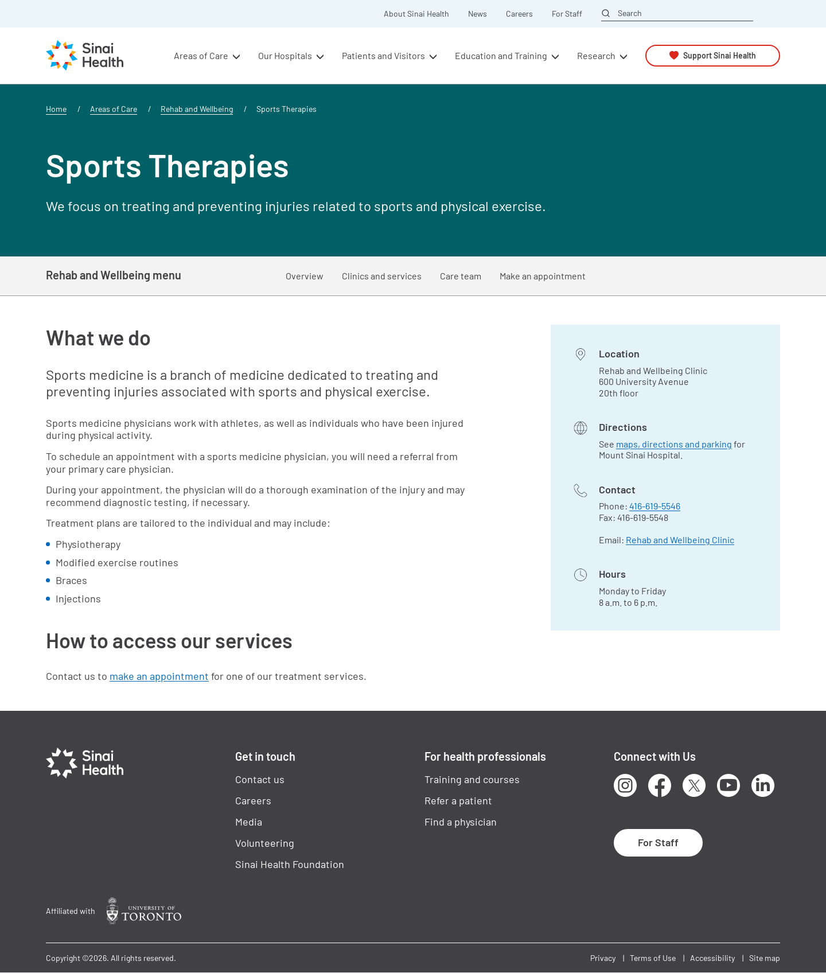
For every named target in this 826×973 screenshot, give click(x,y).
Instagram (625, 785)
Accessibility (712, 958)
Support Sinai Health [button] (719, 55)
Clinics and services (382, 275)
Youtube (728, 785)
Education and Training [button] (501, 55)
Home (56, 109)
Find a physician (460, 821)
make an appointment (159, 676)
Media (248, 821)
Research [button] (596, 55)
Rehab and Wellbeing (197, 109)
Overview (305, 275)
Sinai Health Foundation (289, 864)
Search (630, 13)
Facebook (659, 785)
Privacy (602, 958)
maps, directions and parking (674, 443)
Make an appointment (543, 275)
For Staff (567, 13)
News (477, 13)
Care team (460, 275)
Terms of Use (653, 958)
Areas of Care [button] (201, 55)
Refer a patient (458, 800)
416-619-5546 (654, 505)
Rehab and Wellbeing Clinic (680, 539)
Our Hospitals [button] (285, 55)
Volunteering (264, 842)
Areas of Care (113, 109)
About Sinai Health (416, 13)
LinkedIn (762, 785)
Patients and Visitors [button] (383, 55)
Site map (764, 958)
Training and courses (472, 779)
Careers (519, 13)
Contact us (260, 779)
